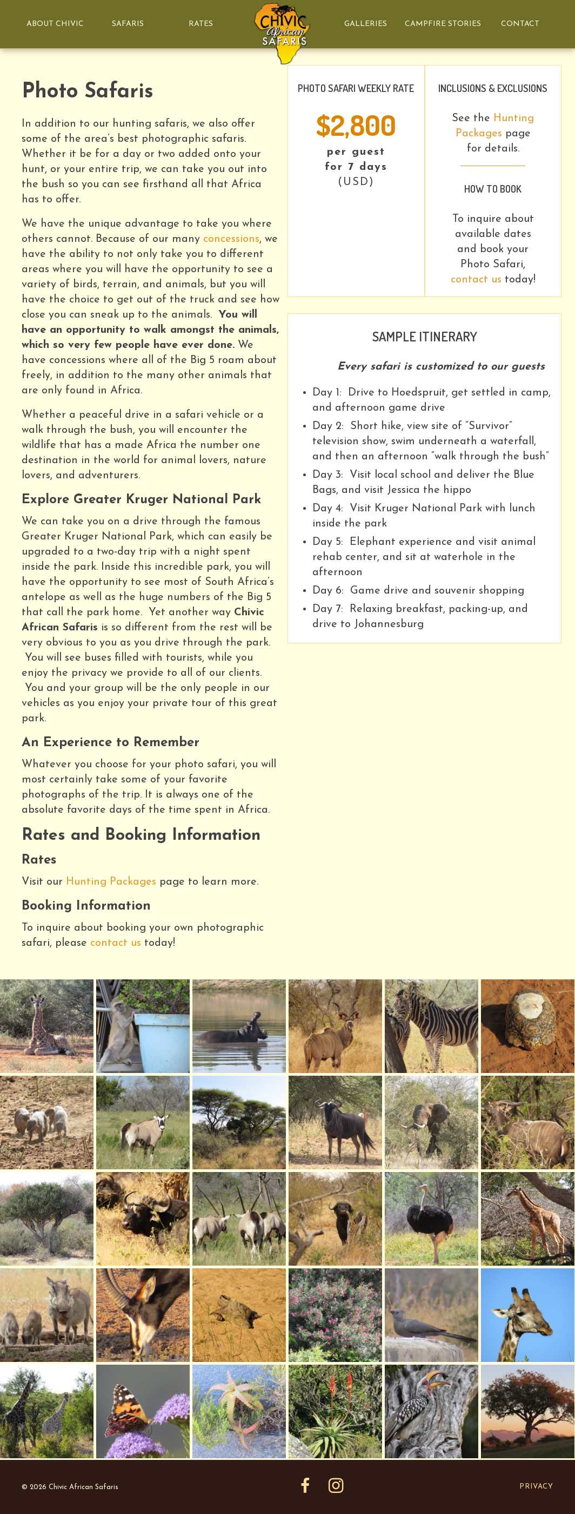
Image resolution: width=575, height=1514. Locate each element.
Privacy (536, 1486)
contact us (115, 943)
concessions (231, 239)
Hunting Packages (111, 882)
